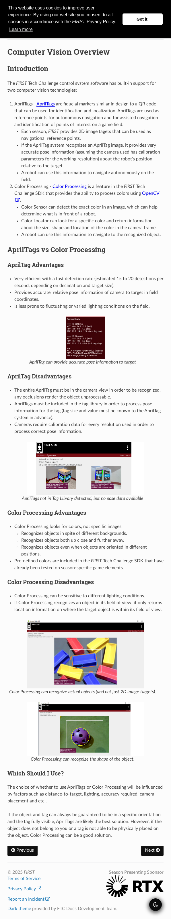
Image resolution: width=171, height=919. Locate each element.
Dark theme (19, 908)
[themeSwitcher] (155, 904)
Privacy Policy (24, 889)
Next (152, 850)
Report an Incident (28, 899)
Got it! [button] (143, 19)
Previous (22, 850)
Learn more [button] (21, 29)
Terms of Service (23, 878)
